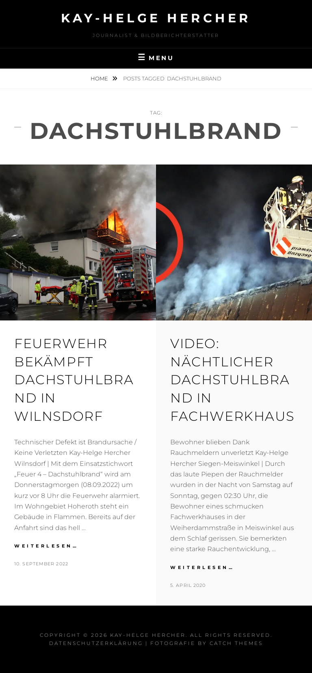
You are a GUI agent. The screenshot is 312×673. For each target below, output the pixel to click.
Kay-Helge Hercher (156, 18)
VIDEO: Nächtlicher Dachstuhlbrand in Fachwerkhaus (232, 379)
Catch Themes (236, 643)
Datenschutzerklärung (96, 643)
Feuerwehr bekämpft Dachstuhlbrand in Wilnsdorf (74, 379)
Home (100, 78)
